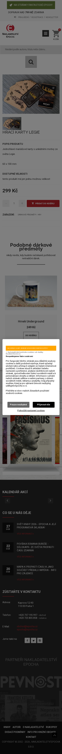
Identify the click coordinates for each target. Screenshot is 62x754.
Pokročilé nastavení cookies (31, 410)
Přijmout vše (43, 404)
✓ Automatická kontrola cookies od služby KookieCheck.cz (24, 353)
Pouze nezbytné (18, 404)
